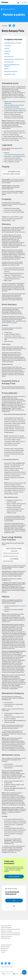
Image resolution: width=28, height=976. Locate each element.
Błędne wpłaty (5, 948)
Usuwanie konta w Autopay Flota (14, 59)
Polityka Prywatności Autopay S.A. (7, 971)
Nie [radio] (14, 906)
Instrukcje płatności (6, 945)
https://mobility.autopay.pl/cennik (14, 105)
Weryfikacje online (5, 938)
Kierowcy (7, 54)
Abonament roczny (9, 74)
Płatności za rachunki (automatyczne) (10, 933)
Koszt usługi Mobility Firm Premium (12, 65)
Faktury (6, 69)
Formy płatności (9, 62)
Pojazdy (6, 48)
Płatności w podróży (6, 927)
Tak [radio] (14, 900)
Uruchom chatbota (14, 876)
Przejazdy (7, 51)
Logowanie (7, 46)
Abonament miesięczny (11, 71)
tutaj (9, 580)
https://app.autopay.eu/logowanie (14, 154)
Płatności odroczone (6, 936)
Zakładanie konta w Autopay (12, 43)
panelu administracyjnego (9, 322)
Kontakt (3, 952)
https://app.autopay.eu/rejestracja (14, 109)
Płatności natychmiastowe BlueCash (10, 934)
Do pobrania (4, 950)
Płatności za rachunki (6, 931)
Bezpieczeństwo (5, 946)
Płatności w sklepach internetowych (10, 929)
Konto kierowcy (8, 56)
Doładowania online (6, 925)
